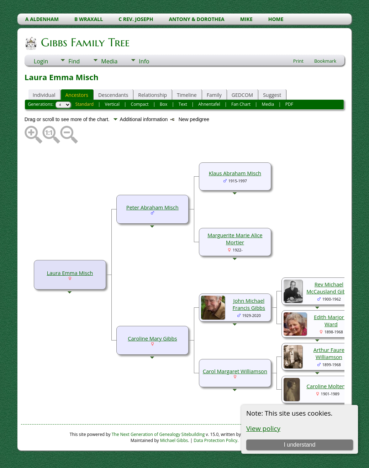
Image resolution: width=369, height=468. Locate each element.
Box (163, 104)
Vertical (112, 104)
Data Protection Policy (215, 440)
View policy (263, 428)
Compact (140, 104)
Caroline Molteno (327, 386)
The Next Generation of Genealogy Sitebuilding (158, 434)
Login (41, 61)
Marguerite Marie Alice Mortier (234, 239)
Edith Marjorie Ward (331, 320)
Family (214, 95)
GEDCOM (242, 95)
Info (144, 61)
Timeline (187, 95)
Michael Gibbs (174, 440)
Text (183, 104)
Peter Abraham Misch (152, 207)
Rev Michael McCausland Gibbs (328, 288)
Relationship (152, 95)
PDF (289, 104)
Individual (44, 95)
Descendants (113, 95)
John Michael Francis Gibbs (249, 304)
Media (109, 61)
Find (74, 61)
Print (298, 61)
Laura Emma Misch (70, 272)
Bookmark (325, 61)
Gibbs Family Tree (85, 42)
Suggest (272, 95)
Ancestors (76, 95)
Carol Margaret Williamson (235, 371)
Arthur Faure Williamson (328, 353)
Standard (84, 104)
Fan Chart (241, 104)
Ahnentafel (209, 104)
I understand (299, 445)
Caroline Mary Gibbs (152, 338)
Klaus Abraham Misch (235, 173)
